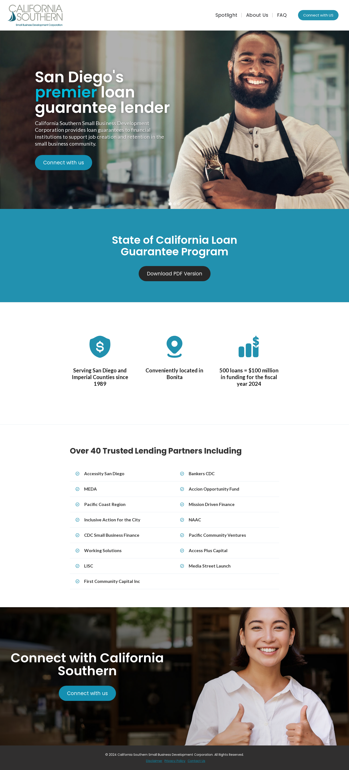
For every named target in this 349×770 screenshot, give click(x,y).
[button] (340, 120)
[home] (90, 15)
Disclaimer (154, 761)
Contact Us (196, 761)
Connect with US (318, 15)
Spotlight (226, 15)
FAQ (282, 15)
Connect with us (63, 162)
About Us (257, 15)
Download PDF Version (174, 273)
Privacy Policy (174, 761)
